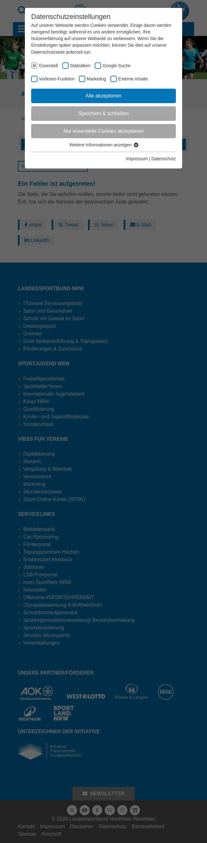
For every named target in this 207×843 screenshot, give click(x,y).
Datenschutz (163, 158)
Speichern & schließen (103, 113)
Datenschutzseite (48, 52)
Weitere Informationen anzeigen (103, 144)
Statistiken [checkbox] (80, 65)
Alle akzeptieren (103, 95)
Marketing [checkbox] (96, 78)
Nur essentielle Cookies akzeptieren (103, 131)
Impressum (137, 158)
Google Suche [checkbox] (117, 65)
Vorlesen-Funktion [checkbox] (57, 78)
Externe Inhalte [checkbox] (133, 78)
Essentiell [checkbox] (48, 65)
